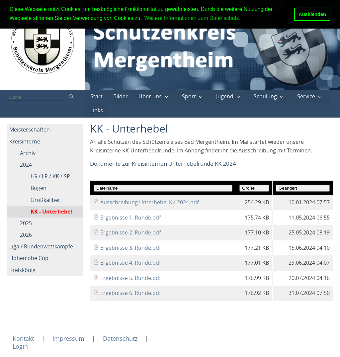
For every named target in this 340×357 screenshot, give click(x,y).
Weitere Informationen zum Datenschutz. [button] (192, 18)
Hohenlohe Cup (28, 258)
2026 (26, 234)
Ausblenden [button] (312, 14)
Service (306, 96)
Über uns (150, 96)
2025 (26, 223)
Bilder (120, 96)
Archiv (28, 153)
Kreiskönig (22, 270)
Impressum (68, 338)
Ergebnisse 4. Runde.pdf (130, 262)
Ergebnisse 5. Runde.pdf (130, 278)
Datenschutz (120, 338)
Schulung (265, 96)
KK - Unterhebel (51, 211)
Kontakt (23, 338)
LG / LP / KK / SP (50, 176)
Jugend (224, 96)
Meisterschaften (29, 129)
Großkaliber (45, 200)
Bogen (38, 188)
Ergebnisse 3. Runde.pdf (130, 247)
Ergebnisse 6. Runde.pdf (130, 293)
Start (96, 96)
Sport (189, 96)
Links (96, 110)
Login (20, 346)
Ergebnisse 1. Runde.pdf (130, 217)
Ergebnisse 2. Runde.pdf (130, 232)
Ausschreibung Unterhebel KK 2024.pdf (149, 202)
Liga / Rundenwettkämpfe (41, 246)
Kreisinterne (24, 141)
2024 (26, 164)
